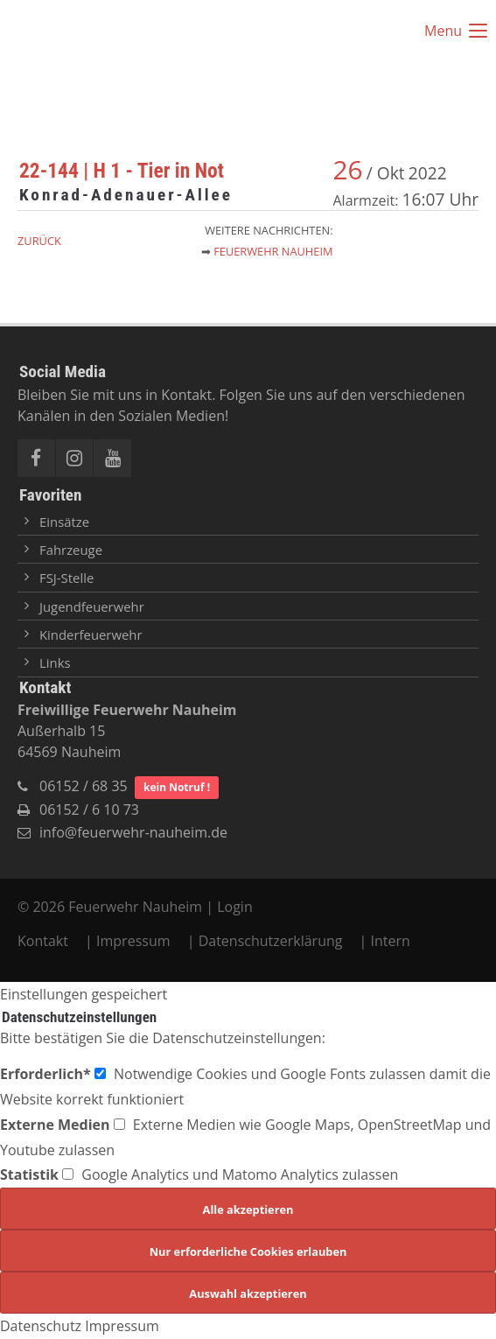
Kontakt (44, 940)
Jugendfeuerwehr (91, 606)
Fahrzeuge (70, 549)
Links (55, 662)
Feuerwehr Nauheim (272, 251)
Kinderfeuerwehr (91, 634)
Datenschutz (40, 1325)
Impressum (133, 940)
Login (235, 906)
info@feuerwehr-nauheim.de (133, 832)
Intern (390, 940)
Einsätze (64, 521)
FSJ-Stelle (66, 577)
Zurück (39, 241)
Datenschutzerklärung (271, 940)
